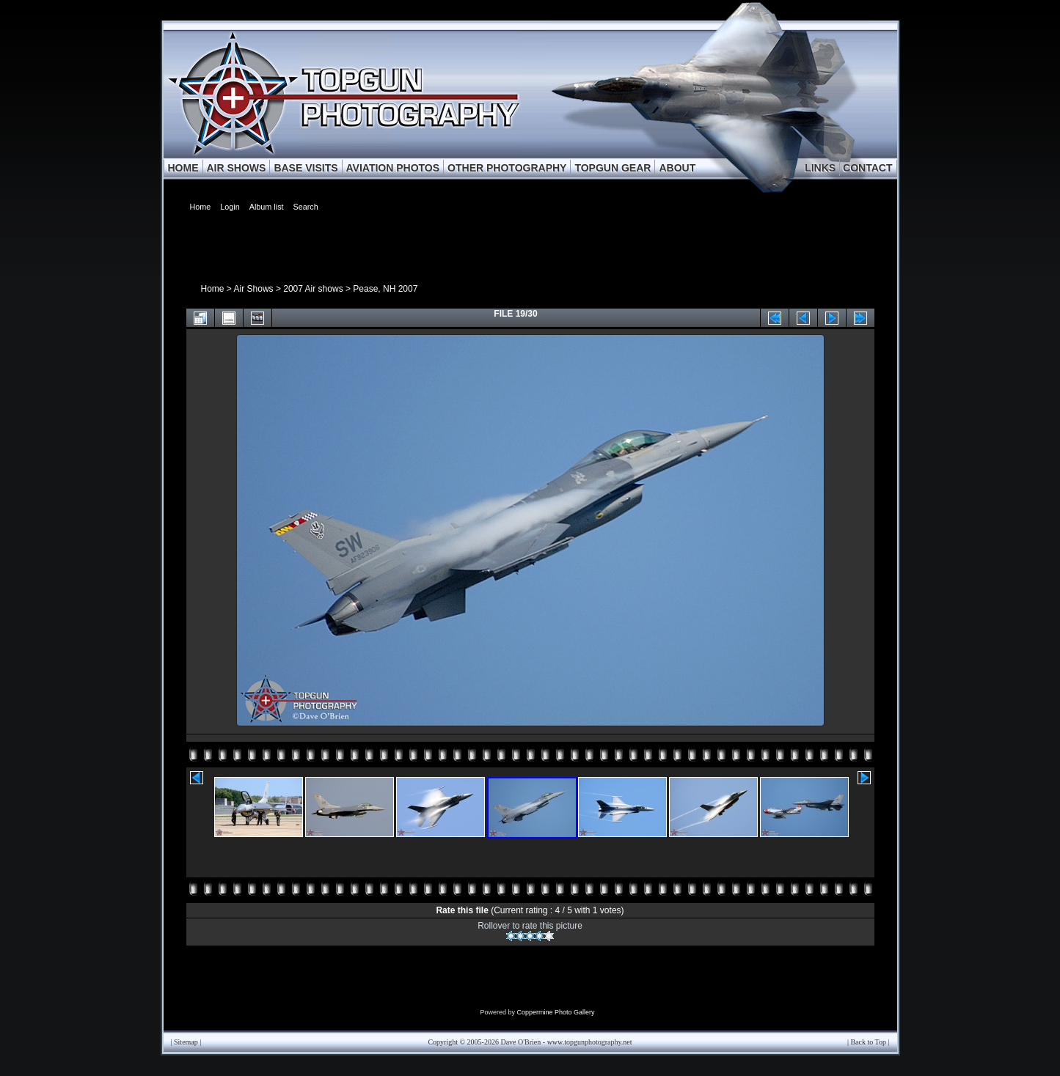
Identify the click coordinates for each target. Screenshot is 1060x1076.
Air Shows (254, 289)
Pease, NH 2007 (385, 289)
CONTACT (867, 168)
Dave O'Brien (520, 1042)
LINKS (820, 168)
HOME (183, 168)
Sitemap (186, 1042)
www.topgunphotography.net (589, 1042)
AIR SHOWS (236, 168)
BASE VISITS (305, 168)
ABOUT (677, 168)
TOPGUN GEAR (612, 168)
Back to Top (868, 1042)
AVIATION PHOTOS (393, 168)
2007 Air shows (313, 289)
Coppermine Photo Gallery (555, 1012)
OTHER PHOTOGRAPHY (506, 168)
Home (212, 289)
